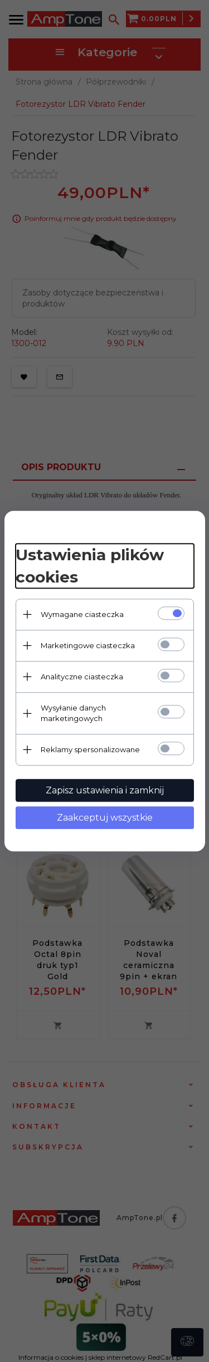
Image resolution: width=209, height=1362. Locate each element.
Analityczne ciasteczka (82, 676)
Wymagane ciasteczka (82, 614)
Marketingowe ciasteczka (88, 645)
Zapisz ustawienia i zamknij (105, 790)
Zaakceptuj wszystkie (105, 817)
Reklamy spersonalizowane (90, 749)
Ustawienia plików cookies (90, 565)
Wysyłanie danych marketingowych (73, 713)
